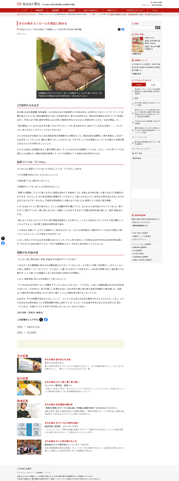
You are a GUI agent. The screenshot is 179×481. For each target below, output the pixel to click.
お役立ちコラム (25, 29)
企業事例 (55, 10)
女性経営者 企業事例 (140, 257)
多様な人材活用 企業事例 (142, 260)
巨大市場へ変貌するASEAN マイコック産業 (147, 104)
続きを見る (137, 158)
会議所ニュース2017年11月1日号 (60, 29)
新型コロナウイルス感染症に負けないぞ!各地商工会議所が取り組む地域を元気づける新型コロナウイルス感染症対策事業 (147, 113)
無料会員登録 (157, 5)
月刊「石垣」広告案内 (140, 233)
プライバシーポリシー (25, 472)
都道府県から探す (136, 14)
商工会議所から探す (118, 14)
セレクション (135, 10)
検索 (157, 27)
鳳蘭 (93, 14)
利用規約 (39, 472)
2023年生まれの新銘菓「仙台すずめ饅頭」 (147, 122)
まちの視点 (39, 29)
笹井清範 (78, 29)
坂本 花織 (138, 153)
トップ (24, 10)
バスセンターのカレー (143, 149)
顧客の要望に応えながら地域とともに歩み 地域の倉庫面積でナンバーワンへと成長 (147, 130)
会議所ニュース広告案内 (142, 236)
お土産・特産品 (138, 254)
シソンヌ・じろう (141, 137)
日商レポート (112, 10)
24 (139, 84)
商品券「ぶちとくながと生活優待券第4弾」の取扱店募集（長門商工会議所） (63, 14)
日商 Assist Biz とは (153, 14)
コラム (154, 10)
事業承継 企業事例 (140, 247)
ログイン (146, 5)
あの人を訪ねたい (91, 10)
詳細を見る (137, 53)
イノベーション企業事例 (142, 244)
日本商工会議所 (24, 468)
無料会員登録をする (140, 225)
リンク (47, 472)
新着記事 (39, 10)
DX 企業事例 (137, 250)
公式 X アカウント (139, 239)
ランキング (26, 14)
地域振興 (71, 10)
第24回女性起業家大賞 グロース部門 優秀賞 (147, 143)
